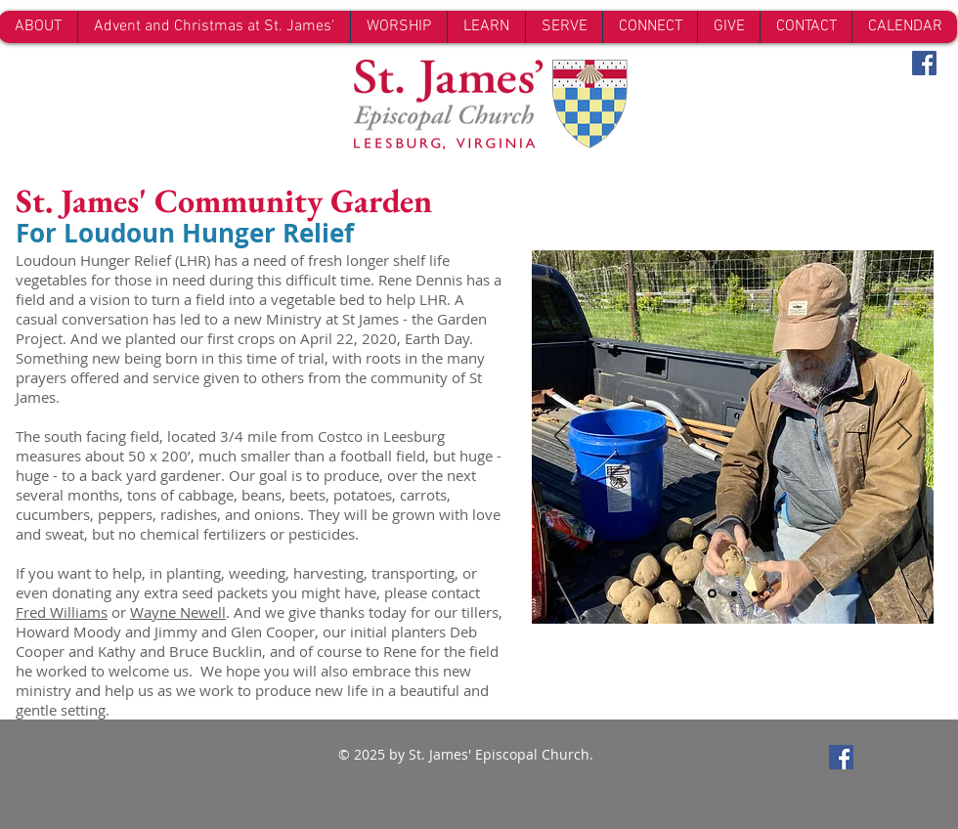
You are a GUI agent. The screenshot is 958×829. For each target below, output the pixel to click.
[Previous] (561, 437)
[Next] (904, 437)
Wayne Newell (178, 612)
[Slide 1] (712, 593)
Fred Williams (62, 612)
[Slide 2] (734, 593)
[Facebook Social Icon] (924, 63)
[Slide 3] (755, 593)
